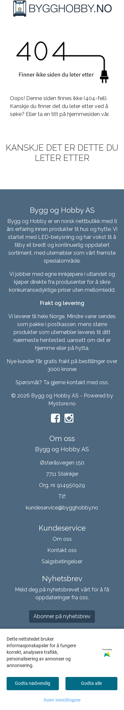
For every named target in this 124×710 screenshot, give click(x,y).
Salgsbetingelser (62, 561)
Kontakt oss (62, 550)
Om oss (62, 539)
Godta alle (91, 683)
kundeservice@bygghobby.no (62, 507)
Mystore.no (62, 403)
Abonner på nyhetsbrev (62, 616)
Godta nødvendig (32, 683)
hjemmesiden (83, 114)
